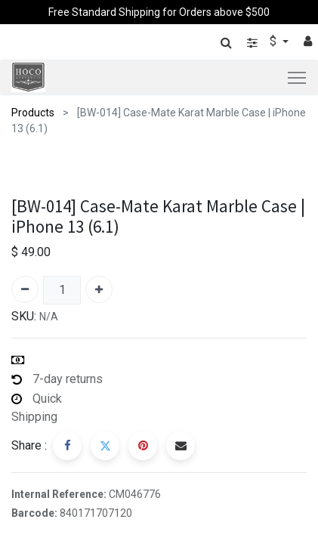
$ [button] (274, 41)
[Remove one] (25, 289)
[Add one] (99, 289)
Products (32, 113)
